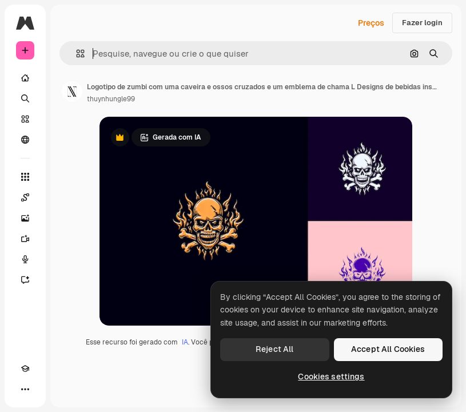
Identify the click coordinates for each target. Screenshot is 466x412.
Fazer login (422, 22)
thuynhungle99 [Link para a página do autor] (111, 99)
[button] (75, 53)
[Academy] (25, 368)
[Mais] (25, 389)
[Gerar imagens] (25, 218)
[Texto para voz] (25, 259)
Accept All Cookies (388, 349)
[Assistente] (25, 280)
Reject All (274, 349)
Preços (371, 23)
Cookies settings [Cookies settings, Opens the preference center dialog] (331, 376)
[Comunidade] (25, 139)
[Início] (25, 78)
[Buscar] (25, 98)
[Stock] (25, 119)
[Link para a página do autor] (72, 91)
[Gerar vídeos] (25, 238)
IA (185, 342)
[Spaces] (25, 197)
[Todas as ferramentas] (25, 177)
